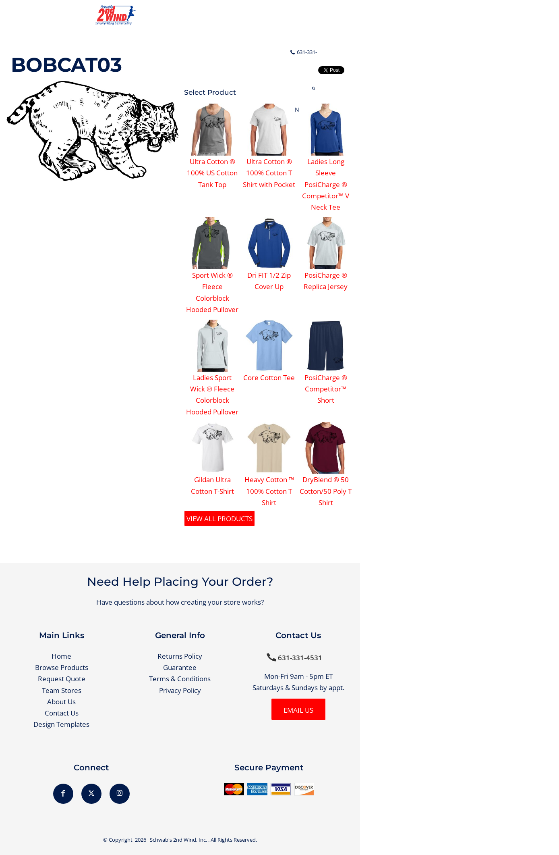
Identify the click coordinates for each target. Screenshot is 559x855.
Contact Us (62, 713)
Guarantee (180, 667)
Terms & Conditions (180, 678)
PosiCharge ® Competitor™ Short (325, 389)
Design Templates (61, 724)
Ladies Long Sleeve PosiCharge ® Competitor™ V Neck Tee (325, 184)
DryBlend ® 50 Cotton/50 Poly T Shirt (326, 491)
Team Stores (61, 690)
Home (61, 656)
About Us (61, 701)
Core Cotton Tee (269, 377)
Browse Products (61, 667)
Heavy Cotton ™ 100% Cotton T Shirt (269, 491)
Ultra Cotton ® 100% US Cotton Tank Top (212, 173)
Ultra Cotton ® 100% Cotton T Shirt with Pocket (269, 173)
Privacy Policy (180, 690)
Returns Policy (179, 656)
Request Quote (61, 678)
